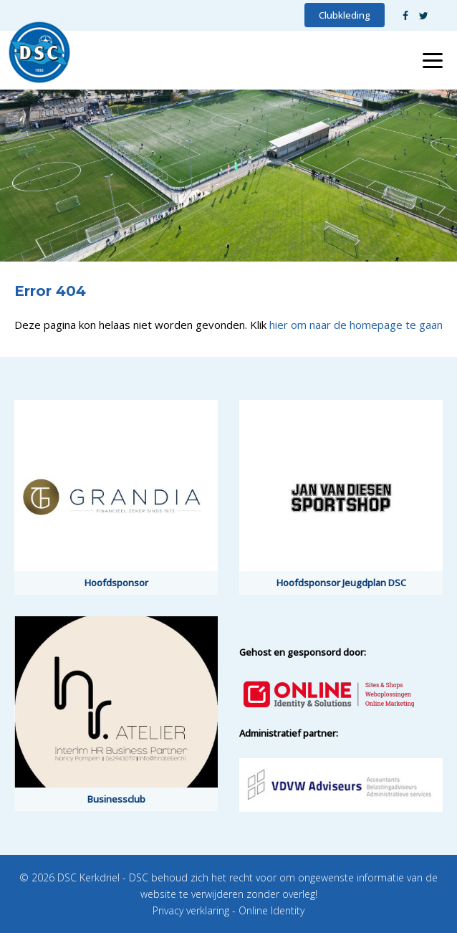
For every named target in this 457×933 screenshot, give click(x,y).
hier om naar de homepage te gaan (356, 324)
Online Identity (271, 910)
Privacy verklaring (191, 910)
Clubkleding (344, 15)
